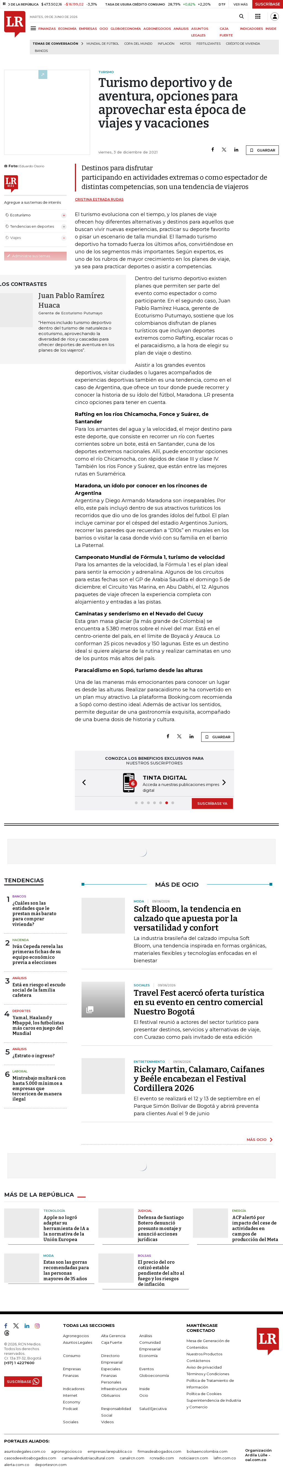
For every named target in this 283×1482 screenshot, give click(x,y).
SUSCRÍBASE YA (212, 803)
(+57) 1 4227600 (19, 1362)
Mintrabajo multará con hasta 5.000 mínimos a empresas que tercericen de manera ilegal (39, 1088)
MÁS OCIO (256, 1139)
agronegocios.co (66, 1451)
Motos (185, 44)
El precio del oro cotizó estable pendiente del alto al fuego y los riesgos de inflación (161, 1272)
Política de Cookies (204, 1393)
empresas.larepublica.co (110, 1451)
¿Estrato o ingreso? (33, 1055)
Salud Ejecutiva (153, 1408)
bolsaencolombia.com (207, 1451)
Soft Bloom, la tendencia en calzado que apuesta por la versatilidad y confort (187, 918)
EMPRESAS (88, 29)
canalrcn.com (132, 1457)
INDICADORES (251, 29)
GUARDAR (262, 150)
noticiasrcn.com (193, 1457)
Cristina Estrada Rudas (99, 199)
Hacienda (20, 939)
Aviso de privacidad (204, 1366)
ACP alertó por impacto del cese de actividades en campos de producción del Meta (255, 1228)
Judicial (145, 1210)
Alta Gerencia (113, 1335)
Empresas (72, 1368)
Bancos (41, 51)
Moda (48, 1255)
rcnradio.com (162, 1457)
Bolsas (144, 1255)
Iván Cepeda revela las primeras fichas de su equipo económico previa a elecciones (37, 954)
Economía (148, 1355)
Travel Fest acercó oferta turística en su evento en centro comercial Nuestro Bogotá (199, 1001)
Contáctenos (198, 1360)
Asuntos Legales (77, 1342)
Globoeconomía (154, 1375)
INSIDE (271, 29)
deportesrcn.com (51, 1464)
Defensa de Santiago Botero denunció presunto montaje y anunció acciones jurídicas (161, 1228)
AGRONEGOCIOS (157, 29)
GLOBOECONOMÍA (126, 29)
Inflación (166, 44)
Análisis (19, 977)
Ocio (143, 1395)
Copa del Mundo (138, 44)
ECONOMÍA (67, 29)
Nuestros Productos (204, 1353)
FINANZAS (47, 29)
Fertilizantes (208, 44)
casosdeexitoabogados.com (30, 1457)
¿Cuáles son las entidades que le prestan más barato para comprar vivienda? (34, 913)
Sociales (70, 1421)
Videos (107, 1421)
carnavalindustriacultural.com (88, 1457)
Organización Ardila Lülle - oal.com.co (258, 1454)
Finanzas (70, 1375)
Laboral (19, 1071)
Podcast (70, 1408)
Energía (239, 1210)
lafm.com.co (225, 1457)
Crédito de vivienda (243, 44)
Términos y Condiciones (208, 1373)
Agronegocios (76, 1335)
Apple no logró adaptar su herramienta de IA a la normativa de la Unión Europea (66, 1228)
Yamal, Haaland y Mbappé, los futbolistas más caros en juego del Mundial (38, 1025)
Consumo (71, 1355)
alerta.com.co (16, 1464)
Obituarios (110, 1395)
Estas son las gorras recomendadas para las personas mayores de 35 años (66, 1270)
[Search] (241, 16)
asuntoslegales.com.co (25, 1451)
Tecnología (54, 1210)
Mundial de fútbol (103, 44)
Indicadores (73, 1388)
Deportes (21, 1010)
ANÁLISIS (181, 29)
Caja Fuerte (111, 1342)
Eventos (146, 1368)
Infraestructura (114, 1388)
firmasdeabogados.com (159, 1451)
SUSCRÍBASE (267, 4)
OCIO (103, 29)
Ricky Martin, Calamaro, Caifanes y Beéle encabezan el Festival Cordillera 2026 (199, 1078)
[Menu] (34, 28)
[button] (82, 783)
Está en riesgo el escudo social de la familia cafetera (38, 989)
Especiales (110, 1368)
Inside (144, 1388)
